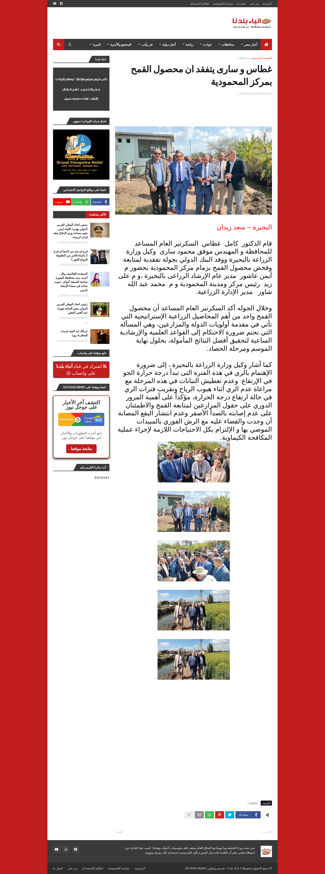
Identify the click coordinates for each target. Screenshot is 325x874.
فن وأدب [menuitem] (147, 44)
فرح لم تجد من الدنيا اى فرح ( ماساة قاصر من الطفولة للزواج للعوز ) (71, 255)
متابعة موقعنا (81, 448)
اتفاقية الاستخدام (199, 3)
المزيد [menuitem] (97, 44)
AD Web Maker (196, 868)
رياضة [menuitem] (189, 44)
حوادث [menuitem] (207, 44)
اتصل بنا (241, 3)
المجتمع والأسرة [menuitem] (120, 44)
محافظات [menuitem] (228, 44)
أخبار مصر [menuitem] (250, 44)
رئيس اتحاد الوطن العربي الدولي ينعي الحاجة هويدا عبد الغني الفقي (72, 308)
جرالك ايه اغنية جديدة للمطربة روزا (74, 333)
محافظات (243, 58)
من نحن (254, 3)
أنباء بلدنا (233, 868)
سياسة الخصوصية (223, 3)
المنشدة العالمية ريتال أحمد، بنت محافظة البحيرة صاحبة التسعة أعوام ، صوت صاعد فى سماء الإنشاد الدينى (71, 282)
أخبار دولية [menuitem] (169, 44)
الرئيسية (267, 3)
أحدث (266, 832)
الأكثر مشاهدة (97, 214)
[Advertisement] (135, 23)
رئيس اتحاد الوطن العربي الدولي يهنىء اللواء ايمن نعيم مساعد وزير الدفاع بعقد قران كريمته (70, 231)
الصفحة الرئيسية (262, 58)
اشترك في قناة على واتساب (81, 369)
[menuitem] (266, 44)
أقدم (120, 832)
